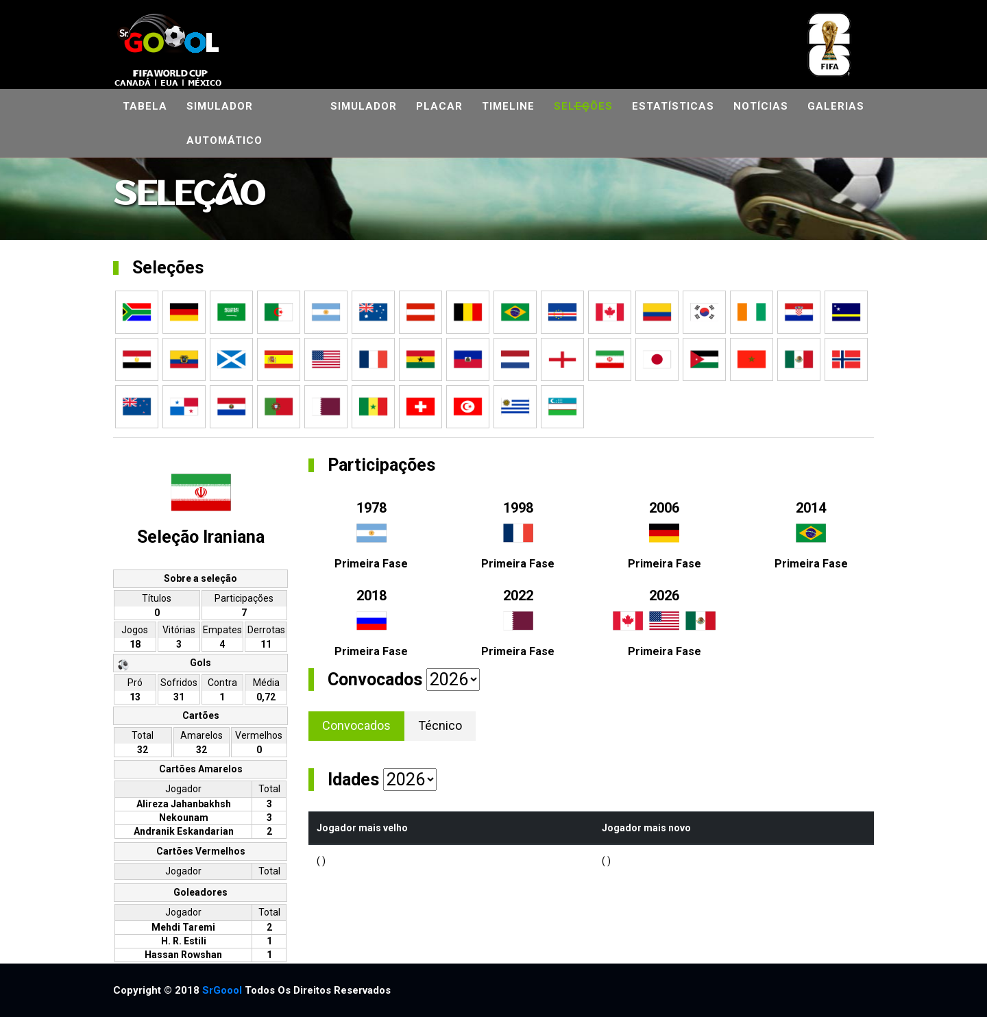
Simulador (363, 106)
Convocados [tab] (356, 725)
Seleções (583, 106)
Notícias (760, 106)
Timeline (508, 106)
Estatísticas (673, 106)
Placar (439, 106)
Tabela (145, 106)
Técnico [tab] (440, 725)
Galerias (835, 106)
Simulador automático (224, 123)
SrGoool (222, 990)
